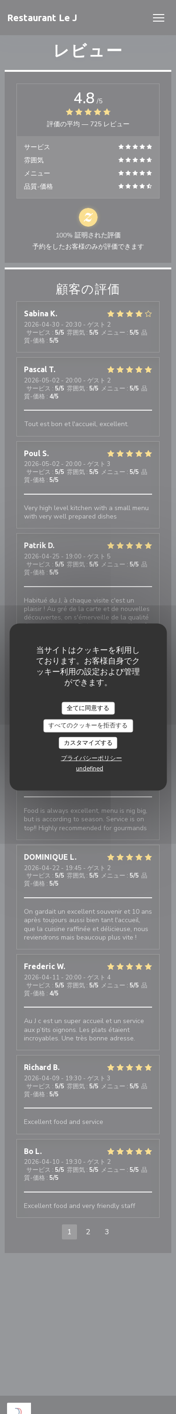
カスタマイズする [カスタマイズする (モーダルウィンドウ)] (88, 742)
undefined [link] (89, 768)
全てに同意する (88, 707)
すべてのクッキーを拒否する (88, 725)
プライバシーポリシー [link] (91, 758)
